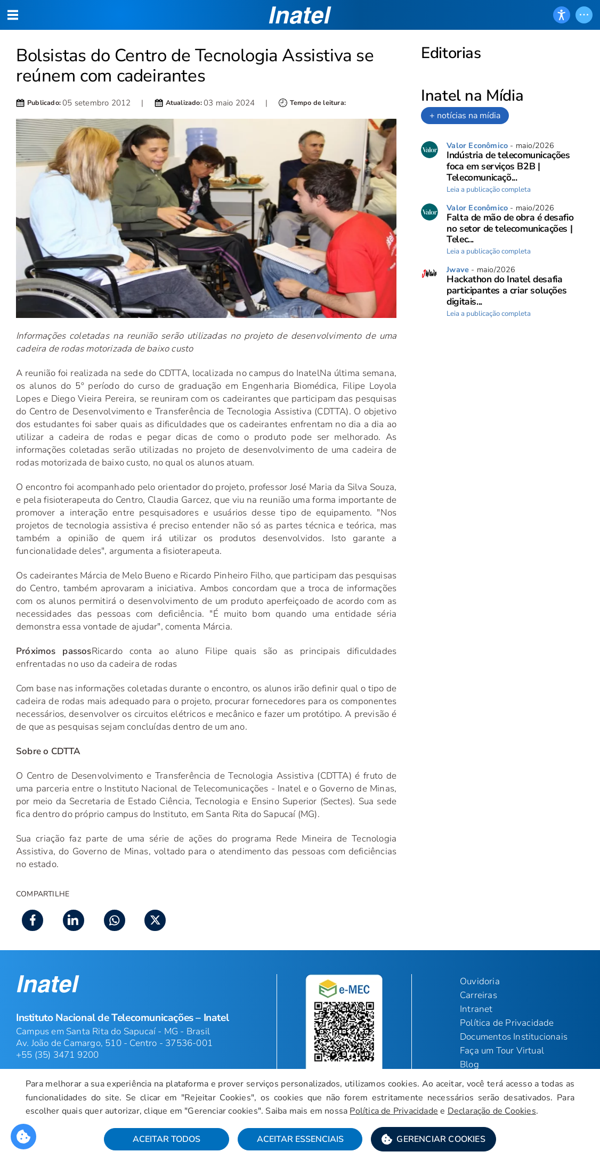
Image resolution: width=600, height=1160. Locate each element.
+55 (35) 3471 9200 (57, 1055)
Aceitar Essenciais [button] (300, 1139)
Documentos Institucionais (513, 1037)
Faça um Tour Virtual (502, 1050)
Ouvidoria (480, 981)
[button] (433, 1139)
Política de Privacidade (394, 1111)
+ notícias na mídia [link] (464, 115)
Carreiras (478, 995)
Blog (469, 1064)
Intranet (476, 1009)
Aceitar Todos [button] (166, 1139)
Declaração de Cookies (492, 1111)
